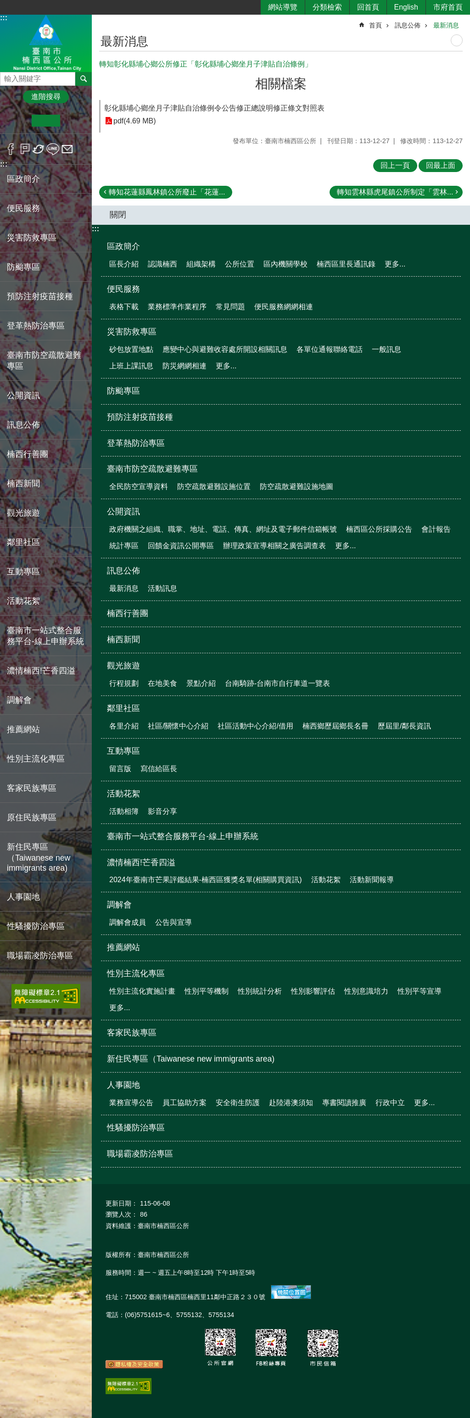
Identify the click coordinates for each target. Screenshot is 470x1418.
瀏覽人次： (122, 1214)
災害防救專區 (132, 331)
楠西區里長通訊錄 (346, 264)
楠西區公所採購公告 (379, 529)
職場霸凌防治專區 (40, 955)
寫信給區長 (158, 769)
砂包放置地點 (131, 349)
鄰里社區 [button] (23, 542)
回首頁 (368, 7)
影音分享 (162, 811)
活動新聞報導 (372, 880)
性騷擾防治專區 (36, 926)
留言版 (120, 769)
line (53, 149)
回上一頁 (395, 165)
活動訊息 (162, 588)
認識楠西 (162, 264)
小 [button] (18, 121)
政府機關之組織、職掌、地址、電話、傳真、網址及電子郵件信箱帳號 (223, 529)
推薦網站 (23, 729)
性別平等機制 (207, 991)
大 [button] (74, 121)
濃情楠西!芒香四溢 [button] (41, 670)
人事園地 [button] (23, 896)
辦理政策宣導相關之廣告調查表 (274, 546)
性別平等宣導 (419, 991)
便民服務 (123, 289)
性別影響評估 (313, 991)
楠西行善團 (27, 454)
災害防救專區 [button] (31, 237)
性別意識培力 (366, 991)
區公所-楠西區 (46, 43)
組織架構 (201, 264)
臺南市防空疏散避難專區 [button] (44, 360)
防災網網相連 (184, 366)
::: (3, 18)
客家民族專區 (31, 788)
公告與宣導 (173, 922)
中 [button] (46, 121)
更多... (395, 264)
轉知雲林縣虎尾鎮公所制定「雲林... (395, 192)
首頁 (375, 25)
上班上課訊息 (131, 366)
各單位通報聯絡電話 (330, 349)
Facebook (11, 149)
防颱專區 (23, 267)
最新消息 (446, 25)
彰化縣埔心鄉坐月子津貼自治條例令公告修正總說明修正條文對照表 (214, 108)
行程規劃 (124, 683)
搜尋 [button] (83, 79)
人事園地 (123, 1085)
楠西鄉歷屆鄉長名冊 (335, 726)
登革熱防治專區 (36, 325)
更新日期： (122, 1203)
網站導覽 (282, 7)
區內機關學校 (285, 264)
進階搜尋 (46, 96)
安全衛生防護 (238, 1103)
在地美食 (162, 683)
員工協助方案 (184, 1103)
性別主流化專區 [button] (36, 758)
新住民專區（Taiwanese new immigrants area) (38, 857)
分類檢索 (327, 7)
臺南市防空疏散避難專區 (152, 468)
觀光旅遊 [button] (23, 512)
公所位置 (239, 264)
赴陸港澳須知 (291, 1103)
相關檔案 (281, 84)
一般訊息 (386, 349)
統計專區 (124, 546)
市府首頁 (448, 7)
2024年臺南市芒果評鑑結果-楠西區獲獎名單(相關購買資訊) (205, 880)
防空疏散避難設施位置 (214, 486)
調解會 (119, 904)
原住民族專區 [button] (31, 817)
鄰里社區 (123, 708)
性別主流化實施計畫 (142, 991)
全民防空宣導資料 (138, 486)
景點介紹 (201, 683)
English (406, 7)
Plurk (25, 149)
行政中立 (390, 1103)
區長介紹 (124, 264)
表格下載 (124, 307)
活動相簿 (124, 811)
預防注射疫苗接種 (40, 296)
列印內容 (457, 40)
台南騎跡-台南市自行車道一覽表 (277, 683)
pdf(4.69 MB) (134, 121)
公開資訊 (123, 511)
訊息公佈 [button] (23, 424)
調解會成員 (127, 922)
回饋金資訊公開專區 (181, 546)
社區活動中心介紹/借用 (255, 726)
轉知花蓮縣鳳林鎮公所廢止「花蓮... (167, 192)
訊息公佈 (407, 25)
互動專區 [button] (23, 571)
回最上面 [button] (440, 165)
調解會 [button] (19, 700)
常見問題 (230, 307)
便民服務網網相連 (283, 307)
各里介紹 (124, 726)
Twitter (39, 149)
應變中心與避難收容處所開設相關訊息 (224, 349)
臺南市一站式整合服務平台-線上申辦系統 (45, 636)
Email (67, 149)
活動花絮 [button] (23, 601)
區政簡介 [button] (23, 179)
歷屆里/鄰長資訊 (404, 726)
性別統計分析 (260, 991)
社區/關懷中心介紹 (178, 726)
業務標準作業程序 (177, 307)
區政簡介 (123, 246)
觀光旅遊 (123, 665)
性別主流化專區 (136, 973)
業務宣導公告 (131, 1103)
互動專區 (123, 751)
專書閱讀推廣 (344, 1103)
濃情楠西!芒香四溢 (141, 862)
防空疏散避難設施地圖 (296, 486)
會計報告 (436, 529)
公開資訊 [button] (23, 395)
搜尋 (7, 76)
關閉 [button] (118, 214)
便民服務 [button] (23, 208)
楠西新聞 (23, 483)
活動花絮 (123, 793)
